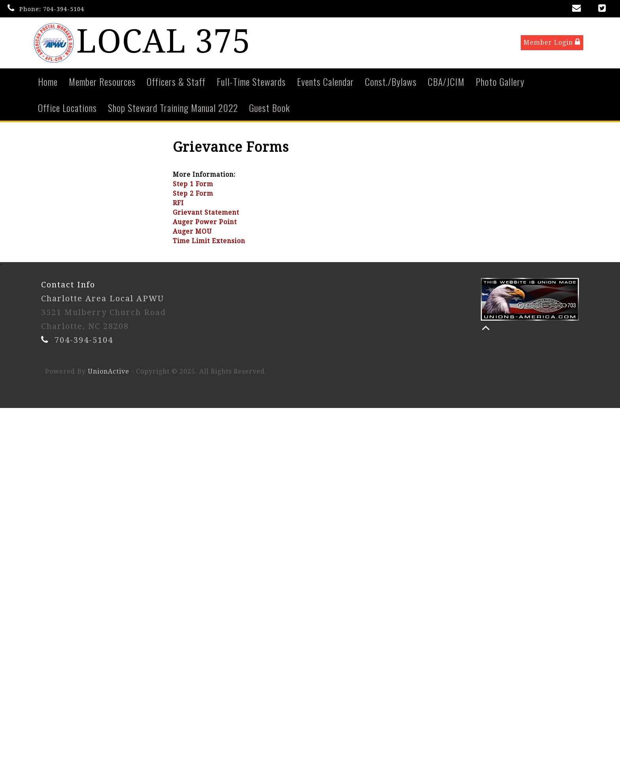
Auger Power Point (205, 223)
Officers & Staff (176, 82)
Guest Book (269, 108)
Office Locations (67, 108)
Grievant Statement (206, 213)
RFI (178, 204)
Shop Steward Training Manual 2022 (173, 108)
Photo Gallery (500, 82)
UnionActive (108, 372)
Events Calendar (325, 82)
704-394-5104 (63, 9)
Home (48, 82)
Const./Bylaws (391, 82)
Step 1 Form (193, 185)
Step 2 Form (193, 194)
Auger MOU (192, 232)
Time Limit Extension (209, 242)
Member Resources (102, 82)
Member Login (552, 43)
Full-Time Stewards (251, 82)
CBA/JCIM (446, 82)
